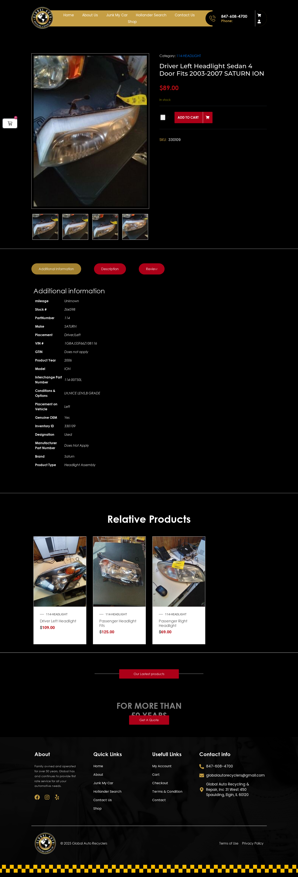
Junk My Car (117, 15)
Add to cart (188, 117)
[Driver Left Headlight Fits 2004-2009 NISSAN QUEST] (78, 559)
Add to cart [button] (78, 584)
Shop (132, 21)
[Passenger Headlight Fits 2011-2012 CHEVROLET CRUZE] (137, 559)
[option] (90, 131)
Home (68, 15)
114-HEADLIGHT (188, 56)
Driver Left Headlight (58, 621)
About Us (90, 15)
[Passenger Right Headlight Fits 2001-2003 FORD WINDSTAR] (197, 559)
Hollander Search (151, 15)
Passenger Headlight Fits (117, 623)
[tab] (56, 268)
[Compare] (78, 576)
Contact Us (185, 15)
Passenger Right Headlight (173, 623)
